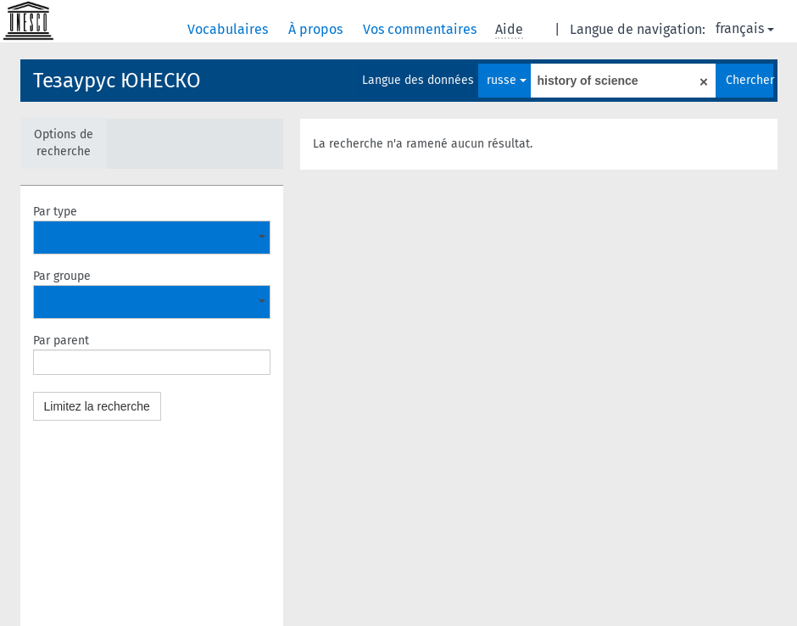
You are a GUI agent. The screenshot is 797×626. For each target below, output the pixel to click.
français (745, 28)
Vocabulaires (229, 29)
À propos (317, 29)
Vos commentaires (421, 29)
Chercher (749, 80)
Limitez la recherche (97, 406)
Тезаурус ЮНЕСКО (117, 80)
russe (507, 80)
